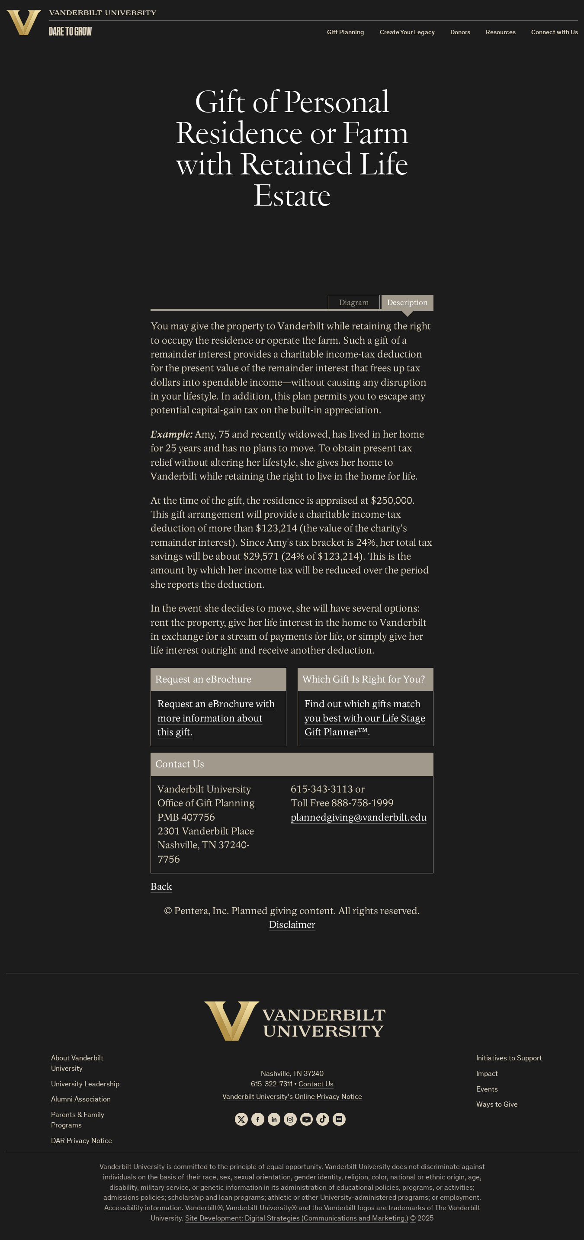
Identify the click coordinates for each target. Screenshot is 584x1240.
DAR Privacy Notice (81, 1141)
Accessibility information (143, 1209)
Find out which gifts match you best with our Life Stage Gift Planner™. (365, 718)
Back (161, 887)
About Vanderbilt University (77, 1064)
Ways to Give (497, 1105)
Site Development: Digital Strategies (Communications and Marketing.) (296, 1219)
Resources (501, 32)
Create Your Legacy (407, 32)
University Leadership (85, 1085)
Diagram (354, 302)
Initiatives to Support (509, 1059)
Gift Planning (346, 32)
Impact (487, 1074)
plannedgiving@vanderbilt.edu (359, 818)
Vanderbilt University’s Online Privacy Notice (292, 1097)
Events (487, 1090)
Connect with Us (555, 32)
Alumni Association (81, 1100)
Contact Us (316, 1085)
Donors (461, 32)
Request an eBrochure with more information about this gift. (216, 718)
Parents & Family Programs (77, 1121)
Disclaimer (292, 925)
